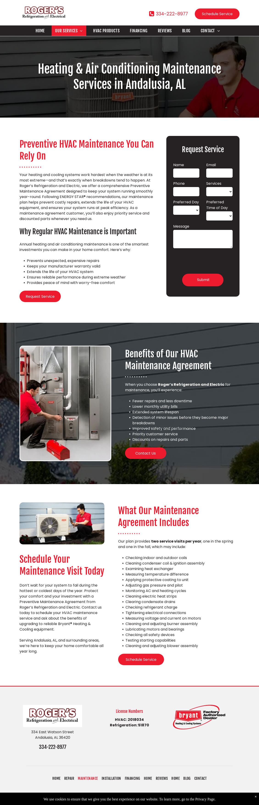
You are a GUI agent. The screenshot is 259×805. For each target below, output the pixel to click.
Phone (179, 183)
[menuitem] (42, 30)
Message (181, 226)
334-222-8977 (52, 747)
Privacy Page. (205, 803)
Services (213, 183)
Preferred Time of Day (217, 204)
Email (211, 165)
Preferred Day (186, 202)
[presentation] (208, 260)
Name (178, 165)
